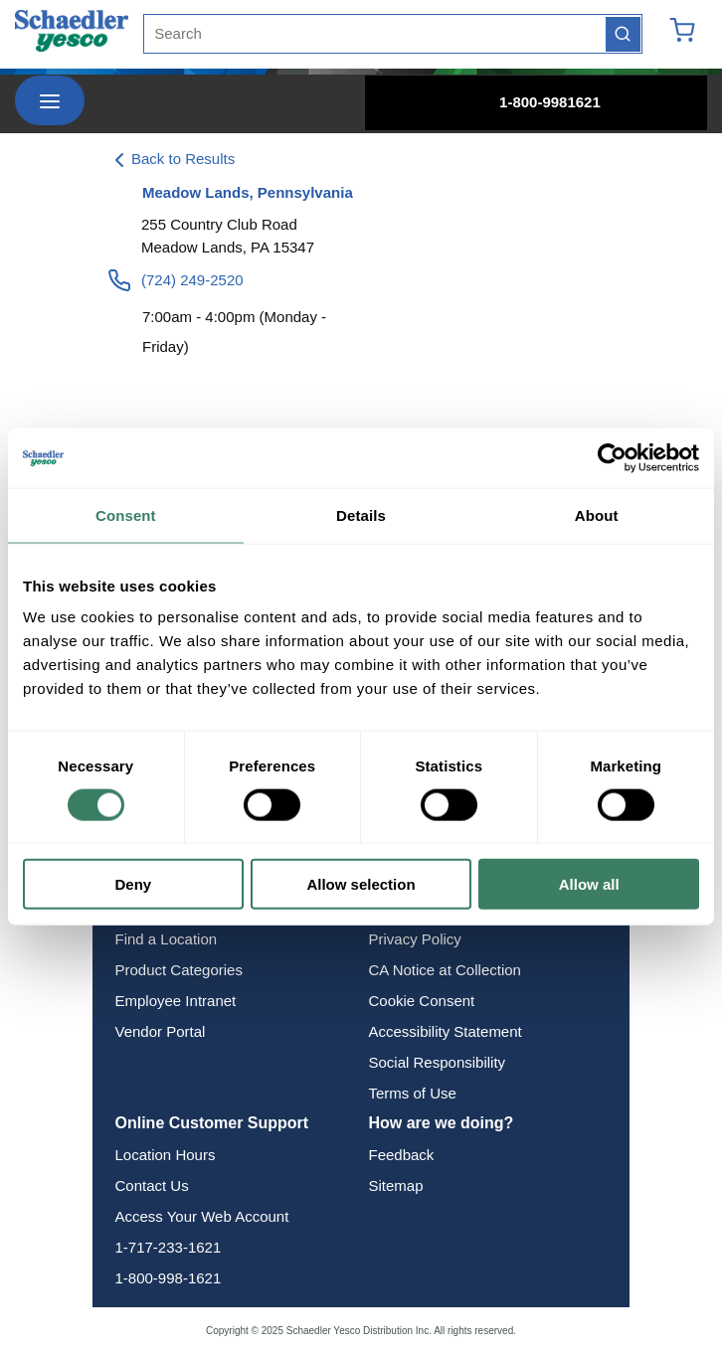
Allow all (589, 884)
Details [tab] (361, 514)
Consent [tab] (125, 514)
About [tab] (597, 514)
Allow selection (360, 884)
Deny (132, 884)
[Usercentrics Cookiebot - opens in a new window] (612, 457)
